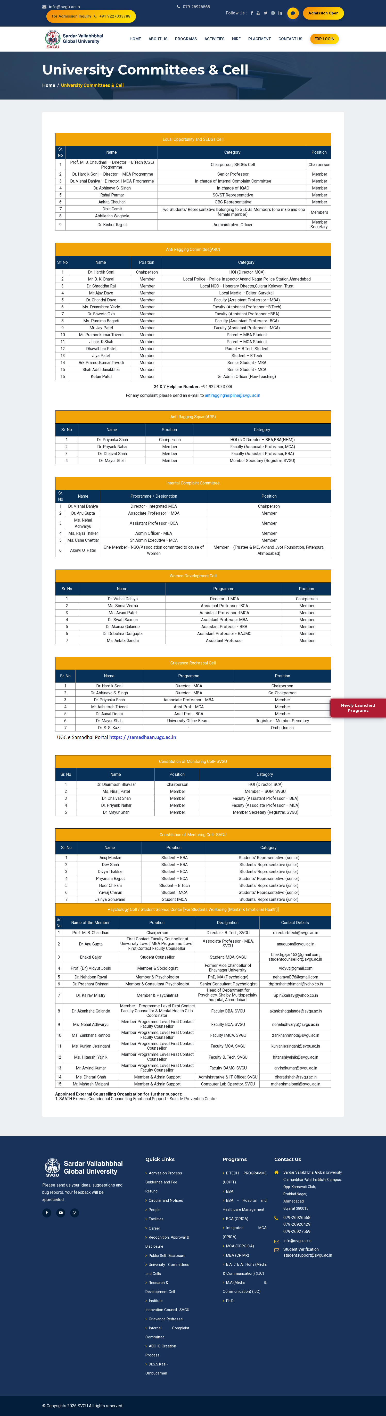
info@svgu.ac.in (64, 6)
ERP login (324, 39)
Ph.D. (228, 1300)
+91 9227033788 (112, 16)
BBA (228, 1191)
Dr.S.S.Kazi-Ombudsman (156, 1369)
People (152, 1209)
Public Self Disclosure (165, 1255)
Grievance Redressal (164, 1319)
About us (158, 39)
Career (152, 1228)
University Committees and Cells (167, 1269)
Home (135, 39)
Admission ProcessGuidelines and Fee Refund (163, 1182)
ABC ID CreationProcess (160, 1350)
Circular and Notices (164, 1200)
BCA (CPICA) (235, 1218)
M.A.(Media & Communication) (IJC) (245, 1287)
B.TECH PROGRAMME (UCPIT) (245, 1177)
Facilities (154, 1219)
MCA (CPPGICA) (238, 1246)
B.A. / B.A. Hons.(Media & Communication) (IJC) (245, 1269)
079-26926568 (196, 6)
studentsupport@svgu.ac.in (307, 1255)
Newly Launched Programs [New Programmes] (358, 708)
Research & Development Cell (160, 1287)
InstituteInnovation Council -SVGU (167, 1305)
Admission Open (323, 13)
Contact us (290, 39)
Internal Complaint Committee (167, 1332)
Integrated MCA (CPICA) (245, 1232)
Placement (259, 39)
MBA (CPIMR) (236, 1255)
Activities (214, 39)
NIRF (236, 39)
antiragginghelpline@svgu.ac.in (232, 395)
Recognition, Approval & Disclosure (167, 1242)
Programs (186, 39)
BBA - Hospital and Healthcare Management (245, 1205)
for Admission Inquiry (71, 16)
